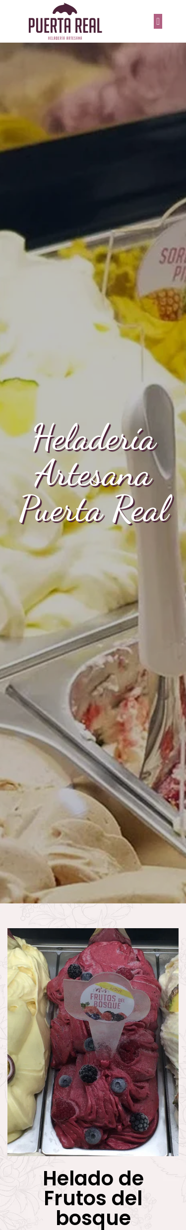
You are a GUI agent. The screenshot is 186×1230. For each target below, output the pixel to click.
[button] (158, 21)
